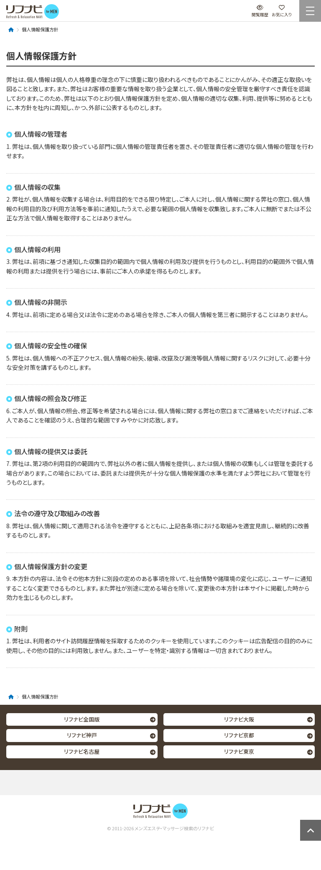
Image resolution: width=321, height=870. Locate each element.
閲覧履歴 (260, 11)
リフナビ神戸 (82, 735)
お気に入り (282, 11)
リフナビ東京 (239, 751)
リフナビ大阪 (239, 719)
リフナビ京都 (239, 735)
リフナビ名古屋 (81, 751)
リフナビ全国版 (81, 719)
